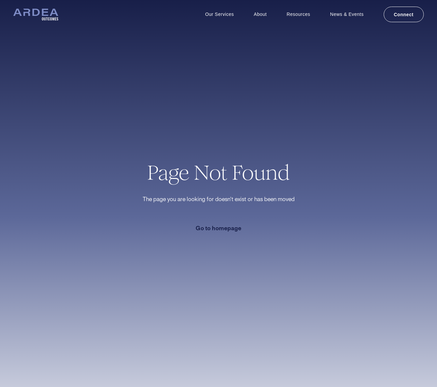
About (260, 14)
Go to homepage (218, 228)
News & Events (347, 14)
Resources (298, 14)
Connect (404, 14)
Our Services (219, 14)
